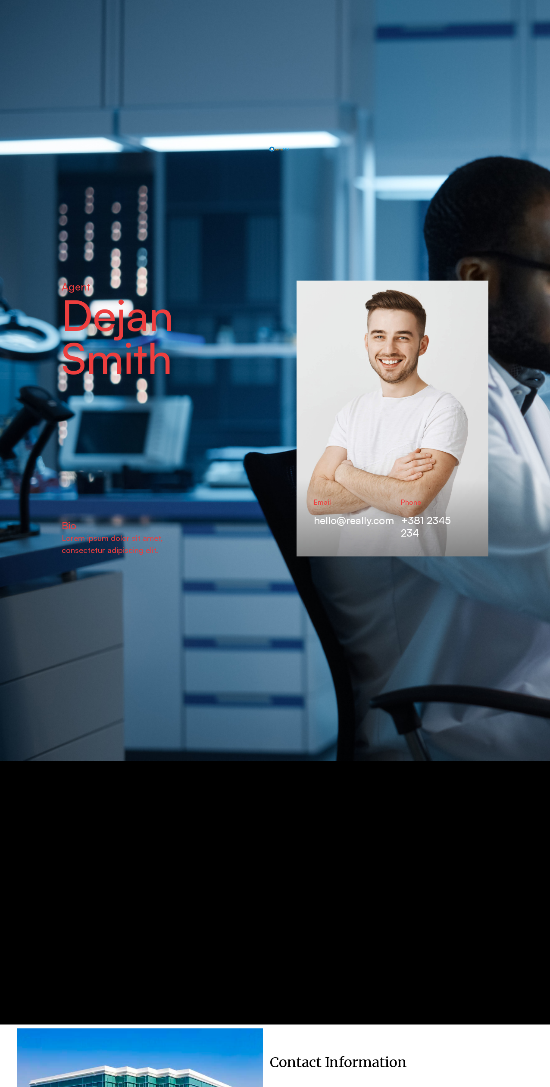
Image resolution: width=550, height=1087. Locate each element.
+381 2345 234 (426, 526)
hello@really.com (354, 520)
